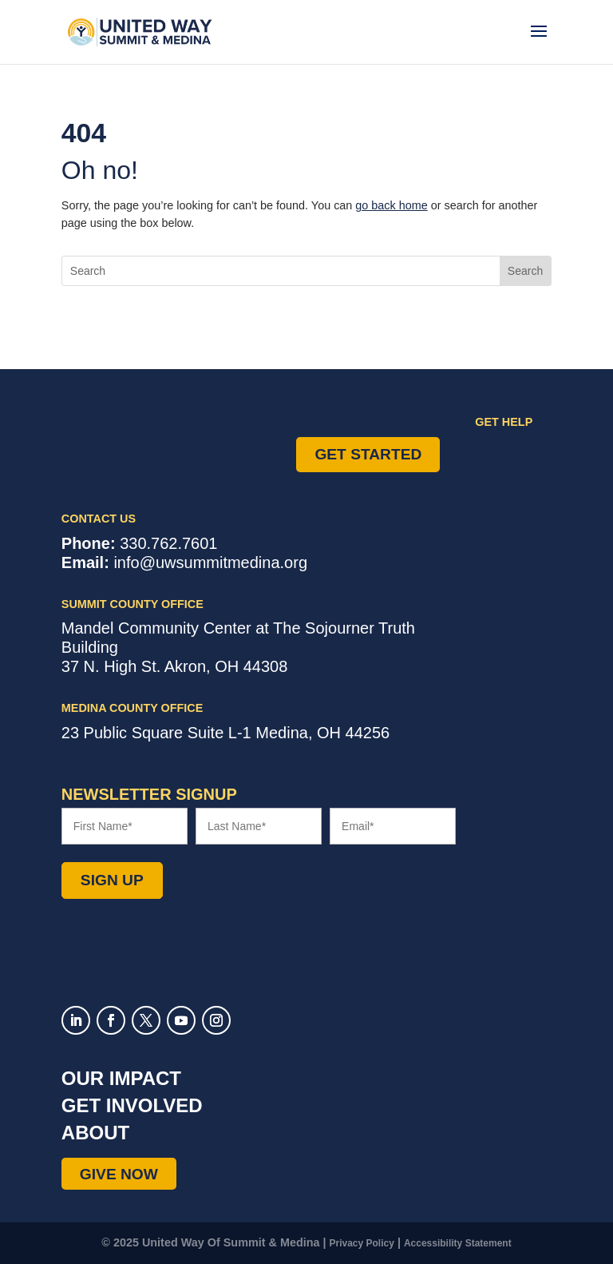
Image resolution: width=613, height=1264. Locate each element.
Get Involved (132, 1105)
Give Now (119, 1173)
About (95, 1132)
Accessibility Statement (458, 1243)
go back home (391, 205)
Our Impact (121, 1078)
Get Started (367, 454)
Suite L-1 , (225, 732)
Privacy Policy (362, 1243)
